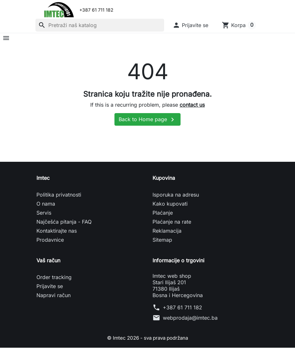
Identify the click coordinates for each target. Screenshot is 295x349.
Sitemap (162, 241)
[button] (190, 25)
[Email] (149, 10)
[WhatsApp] (136, 10)
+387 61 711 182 (182, 309)
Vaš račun (48, 262)
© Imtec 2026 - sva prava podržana (147, 339)
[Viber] (122, 10)
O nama (45, 205)
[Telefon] (163, 10)
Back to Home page (147, 121)
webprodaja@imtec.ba (190, 319)
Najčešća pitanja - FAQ (64, 223)
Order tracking (54, 279)
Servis (43, 214)
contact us (192, 106)
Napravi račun (53, 297)
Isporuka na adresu (175, 196)
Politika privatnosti (58, 196)
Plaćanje (162, 214)
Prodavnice (50, 241)
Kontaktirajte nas (56, 232)
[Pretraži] (99, 25)
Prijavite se (49, 288)
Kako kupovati (170, 205)
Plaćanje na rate (171, 223)
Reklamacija (167, 232)
